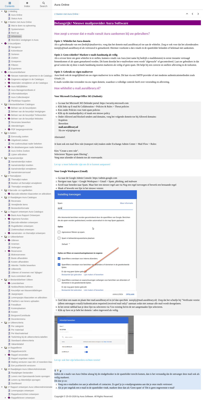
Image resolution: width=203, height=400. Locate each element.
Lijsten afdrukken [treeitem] (17, 154)
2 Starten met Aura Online (66, 14)
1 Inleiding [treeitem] (10, 11)
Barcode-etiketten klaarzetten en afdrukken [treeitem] (29, 194)
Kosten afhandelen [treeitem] (18, 262)
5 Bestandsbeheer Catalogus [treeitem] (19, 104)
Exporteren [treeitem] (14, 68)
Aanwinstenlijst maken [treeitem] (19, 161)
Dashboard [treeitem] (14, 383)
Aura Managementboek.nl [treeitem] (21, 90)
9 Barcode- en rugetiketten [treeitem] (18, 190)
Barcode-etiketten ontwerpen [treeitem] (22, 222)
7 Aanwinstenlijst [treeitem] (13, 158)
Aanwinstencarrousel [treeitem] (19, 172)
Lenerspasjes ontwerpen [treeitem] (20, 390)
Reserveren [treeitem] (14, 251)
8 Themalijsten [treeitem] (12, 176)
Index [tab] (27, 4)
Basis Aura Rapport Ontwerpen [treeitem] (23, 215)
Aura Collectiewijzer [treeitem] (18, 97)
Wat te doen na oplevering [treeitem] (21, 25)
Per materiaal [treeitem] (15, 330)
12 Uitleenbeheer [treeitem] (14, 237)
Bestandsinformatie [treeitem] (18, 208)
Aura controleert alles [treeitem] (19, 276)
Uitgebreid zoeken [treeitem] (17, 140)
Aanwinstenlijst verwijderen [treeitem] (21, 169)
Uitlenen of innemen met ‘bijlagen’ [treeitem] (25, 272)
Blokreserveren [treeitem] (16, 254)
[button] (187, 14)
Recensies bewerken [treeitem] (19, 122)
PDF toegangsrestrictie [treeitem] (19, 129)
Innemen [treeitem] (13, 244)
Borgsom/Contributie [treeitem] (18, 315)
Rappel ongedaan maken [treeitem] (20, 358)
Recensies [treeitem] (14, 201)
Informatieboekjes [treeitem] (17, 93)
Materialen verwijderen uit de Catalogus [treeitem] (27, 83)
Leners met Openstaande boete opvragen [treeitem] (28, 376)
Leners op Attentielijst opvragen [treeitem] (23, 380)
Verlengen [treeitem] (14, 247)
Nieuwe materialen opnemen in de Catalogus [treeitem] (30, 76)
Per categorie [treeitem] (15, 326)
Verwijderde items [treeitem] (17, 204)
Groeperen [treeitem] (14, 61)
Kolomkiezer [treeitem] (15, 50)
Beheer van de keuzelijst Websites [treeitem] (25, 118)
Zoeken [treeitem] (12, 58)
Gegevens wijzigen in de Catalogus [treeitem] (25, 79)
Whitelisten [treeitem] (14, 36)
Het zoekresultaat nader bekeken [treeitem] (24, 144)
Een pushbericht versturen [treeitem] (21, 365)
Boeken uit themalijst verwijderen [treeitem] (24, 183)
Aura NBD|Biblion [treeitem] (17, 86)
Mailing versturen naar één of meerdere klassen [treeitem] (31, 362)
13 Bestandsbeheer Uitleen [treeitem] (18, 279)
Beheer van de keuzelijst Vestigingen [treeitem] (26, 111)
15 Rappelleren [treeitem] (13, 347)
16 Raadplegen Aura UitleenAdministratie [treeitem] (25, 369)
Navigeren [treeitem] (14, 47)
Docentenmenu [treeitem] (16, 319)
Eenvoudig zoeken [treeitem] (17, 136)
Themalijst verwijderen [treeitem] (19, 186)
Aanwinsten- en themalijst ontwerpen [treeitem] (26, 233)
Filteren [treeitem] (12, 65)
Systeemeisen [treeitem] (15, 29)
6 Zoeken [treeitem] (10, 133)
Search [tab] (43, 4)
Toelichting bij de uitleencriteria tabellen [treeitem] (27, 337)
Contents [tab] (9, 4)
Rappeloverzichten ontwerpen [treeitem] (23, 394)
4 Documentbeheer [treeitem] (14, 72)
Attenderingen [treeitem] (15, 126)
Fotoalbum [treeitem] (14, 305)
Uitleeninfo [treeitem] (14, 269)
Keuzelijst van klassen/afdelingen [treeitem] (24, 290)
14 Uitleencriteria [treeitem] (13, 322)
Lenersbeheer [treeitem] (15, 283)
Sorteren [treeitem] (13, 54)
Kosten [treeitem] (12, 312)
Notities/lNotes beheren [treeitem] (20, 287)
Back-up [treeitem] (13, 33)
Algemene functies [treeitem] (17, 219)
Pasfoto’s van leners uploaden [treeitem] (23, 301)
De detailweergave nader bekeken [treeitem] (25, 147)
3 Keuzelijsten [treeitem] (12, 43)
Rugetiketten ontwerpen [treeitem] (20, 226)
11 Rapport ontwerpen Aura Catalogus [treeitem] (23, 211)
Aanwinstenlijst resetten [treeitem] (20, 165)
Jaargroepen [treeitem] (15, 294)
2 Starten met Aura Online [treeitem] (18, 22)
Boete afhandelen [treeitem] (17, 258)
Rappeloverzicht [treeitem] (16, 351)
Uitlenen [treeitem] (13, 240)
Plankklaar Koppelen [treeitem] (18, 101)
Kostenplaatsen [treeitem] (16, 308)
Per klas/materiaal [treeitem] (17, 333)
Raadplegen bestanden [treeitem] (20, 373)
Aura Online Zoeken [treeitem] (18, 151)
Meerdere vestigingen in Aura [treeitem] (22, 40)
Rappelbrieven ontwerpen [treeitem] (21, 398)
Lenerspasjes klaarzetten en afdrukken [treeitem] (27, 297)
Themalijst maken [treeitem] (17, 179)
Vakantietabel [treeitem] (15, 344)
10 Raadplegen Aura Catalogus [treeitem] (20, 197)
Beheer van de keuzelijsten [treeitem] (21, 108)
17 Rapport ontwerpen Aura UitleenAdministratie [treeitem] (28, 387)
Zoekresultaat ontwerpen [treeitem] (20, 229)
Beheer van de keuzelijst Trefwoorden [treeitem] (26, 115)
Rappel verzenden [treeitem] (17, 355)
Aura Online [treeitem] (14, 15)
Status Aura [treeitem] (14, 18)
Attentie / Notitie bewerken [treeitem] (21, 265)
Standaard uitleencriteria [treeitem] (20, 340)
